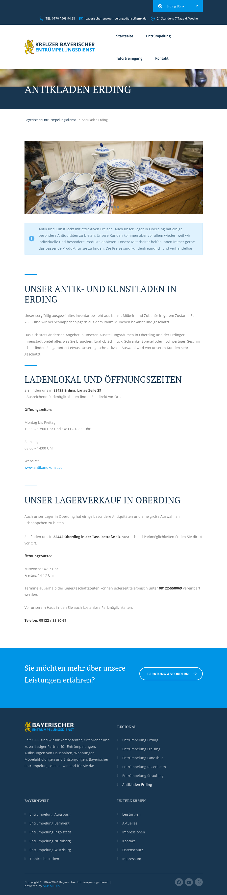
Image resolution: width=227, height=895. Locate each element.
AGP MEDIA (51, 886)
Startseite (124, 36)
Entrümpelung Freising (141, 749)
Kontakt (162, 58)
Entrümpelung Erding (140, 740)
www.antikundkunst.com (45, 467)
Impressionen (133, 832)
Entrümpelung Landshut (142, 757)
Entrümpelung (158, 36)
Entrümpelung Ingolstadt (50, 832)
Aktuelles (129, 823)
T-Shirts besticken (44, 858)
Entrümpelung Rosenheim (144, 766)
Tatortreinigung (129, 58)
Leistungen (131, 814)
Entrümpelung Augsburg (50, 814)
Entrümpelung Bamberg (49, 823)
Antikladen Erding (137, 784)
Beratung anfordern (172, 673)
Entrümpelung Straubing (143, 775)
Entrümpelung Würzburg (50, 850)
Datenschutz (132, 850)
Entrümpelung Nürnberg (50, 841)
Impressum (131, 858)
